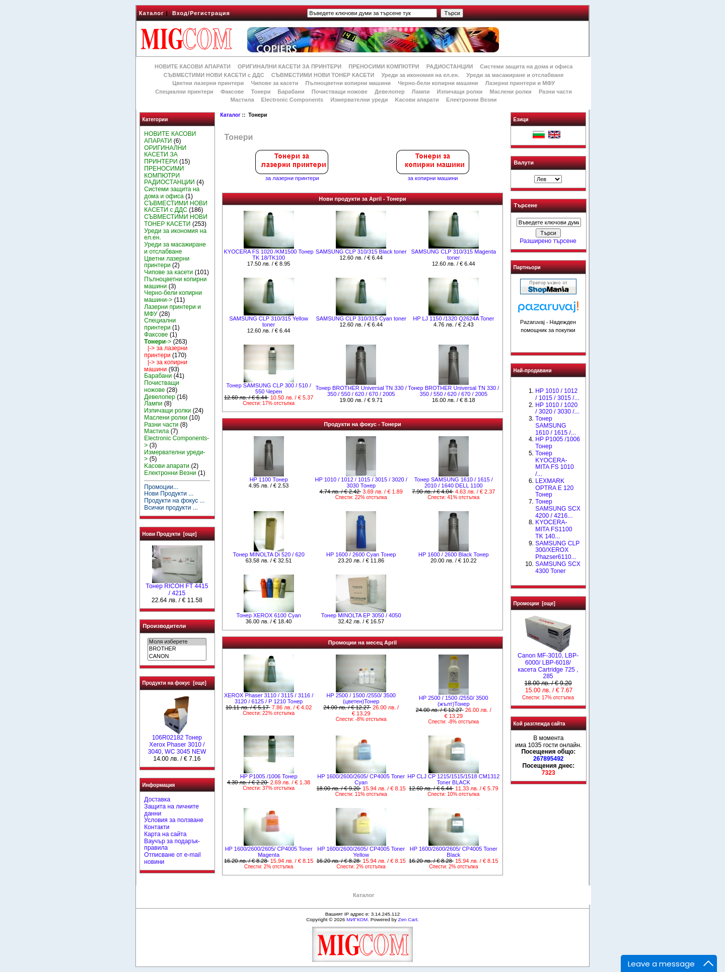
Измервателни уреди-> (174, 456)
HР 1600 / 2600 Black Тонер (453, 554)
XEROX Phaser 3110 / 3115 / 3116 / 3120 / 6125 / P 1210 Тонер (268, 698)
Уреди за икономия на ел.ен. (420, 75)
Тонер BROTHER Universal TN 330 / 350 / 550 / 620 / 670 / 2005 (361, 391)
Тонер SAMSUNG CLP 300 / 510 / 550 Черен (268, 388)
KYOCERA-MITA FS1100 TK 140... (553, 529)
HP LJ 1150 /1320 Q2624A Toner (453, 318)
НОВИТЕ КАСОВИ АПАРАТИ (193, 66)
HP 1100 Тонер (269, 479)
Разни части (555, 92)
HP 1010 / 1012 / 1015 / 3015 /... (557, 394)
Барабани (291, 92)
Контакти (156, 827)
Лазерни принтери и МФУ (520, 83)
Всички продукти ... (171, 507)
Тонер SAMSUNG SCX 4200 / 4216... (557, 508)
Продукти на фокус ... (174, 500)
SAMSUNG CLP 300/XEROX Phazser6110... (557, 550)
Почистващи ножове (340, 92)
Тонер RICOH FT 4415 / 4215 (177, 587)
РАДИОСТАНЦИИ (449, 66)
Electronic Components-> (176, 442)
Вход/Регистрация (201, 13)
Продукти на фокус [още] (174, 683)
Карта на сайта (165, 834)
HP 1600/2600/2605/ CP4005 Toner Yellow (361, 852)
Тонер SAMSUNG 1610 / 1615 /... (555, 425)
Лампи (421, 92)
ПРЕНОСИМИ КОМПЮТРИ (383, 66)
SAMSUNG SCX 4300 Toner (557, 567)
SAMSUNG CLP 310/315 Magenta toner (453, 255)
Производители (164, 626)
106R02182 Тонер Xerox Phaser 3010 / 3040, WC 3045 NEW (177, 742)
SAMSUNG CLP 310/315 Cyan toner (361, 318)
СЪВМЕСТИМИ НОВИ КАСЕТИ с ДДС (214, 75)
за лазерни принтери (292, 175)
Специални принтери (184, 92)
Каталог (151, 13)
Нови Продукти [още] (169, 534)
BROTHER (177, 649)
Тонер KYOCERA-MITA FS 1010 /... (554, 463)
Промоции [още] (534, 603)
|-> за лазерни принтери (165, 352)
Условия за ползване (173, 820)
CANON (177, 656)
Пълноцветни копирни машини (348, 83)
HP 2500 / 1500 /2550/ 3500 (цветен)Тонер (361, 698)
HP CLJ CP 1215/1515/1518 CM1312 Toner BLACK (453, 779)
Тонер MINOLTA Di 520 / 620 (268, 554)
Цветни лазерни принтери (208, 83)
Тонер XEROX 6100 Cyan (269, 615)
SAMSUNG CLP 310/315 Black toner (361, 252)
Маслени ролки (510, 92)
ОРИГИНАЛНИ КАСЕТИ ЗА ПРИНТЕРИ (289, 66)
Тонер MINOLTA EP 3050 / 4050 (361, 615)
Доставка (157, 799)
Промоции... (161, 487)
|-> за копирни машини (165, 366)
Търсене (525, 206)
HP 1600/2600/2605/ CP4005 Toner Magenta (269, 852)
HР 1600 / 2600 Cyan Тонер (361, 554)
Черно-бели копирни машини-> (173, 296)
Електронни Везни (471, 100)
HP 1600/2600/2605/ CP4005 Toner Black (453, 852)
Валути (524, 162)
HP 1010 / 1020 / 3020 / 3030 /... (557, 408)
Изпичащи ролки (460, 92)
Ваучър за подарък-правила (172, 845)
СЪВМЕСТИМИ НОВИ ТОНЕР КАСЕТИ (323, 75)
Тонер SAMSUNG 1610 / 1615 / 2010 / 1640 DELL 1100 (453, 482)
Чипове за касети (274, 83)
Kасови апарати (417, 100)
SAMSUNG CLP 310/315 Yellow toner (268, 321)
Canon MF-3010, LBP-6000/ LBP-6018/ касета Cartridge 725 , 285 (548, 663)
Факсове (232, 92)
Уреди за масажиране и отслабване (514, 75)
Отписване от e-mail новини (172, 858)
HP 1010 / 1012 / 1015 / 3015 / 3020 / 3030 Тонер (361, 482)
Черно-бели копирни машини (438, 83)
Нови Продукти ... (168, 493)
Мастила (242, 100)
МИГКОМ (357, 919)
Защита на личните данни (171, 810)
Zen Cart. (408, 919)
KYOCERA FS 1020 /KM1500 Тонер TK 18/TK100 (268, 255)
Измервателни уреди (359, 100)
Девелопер (390, 92)
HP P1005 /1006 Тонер (269, 776)
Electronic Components (292, 100)
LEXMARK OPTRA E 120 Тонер (554, 488)
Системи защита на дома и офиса (526, 66)
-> (157, 341)
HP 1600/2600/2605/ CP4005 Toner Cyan (361, 779)
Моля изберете (177, 641)
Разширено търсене (548, 241)
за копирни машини (433, 175)
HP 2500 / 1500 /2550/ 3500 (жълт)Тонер (453, 701)
